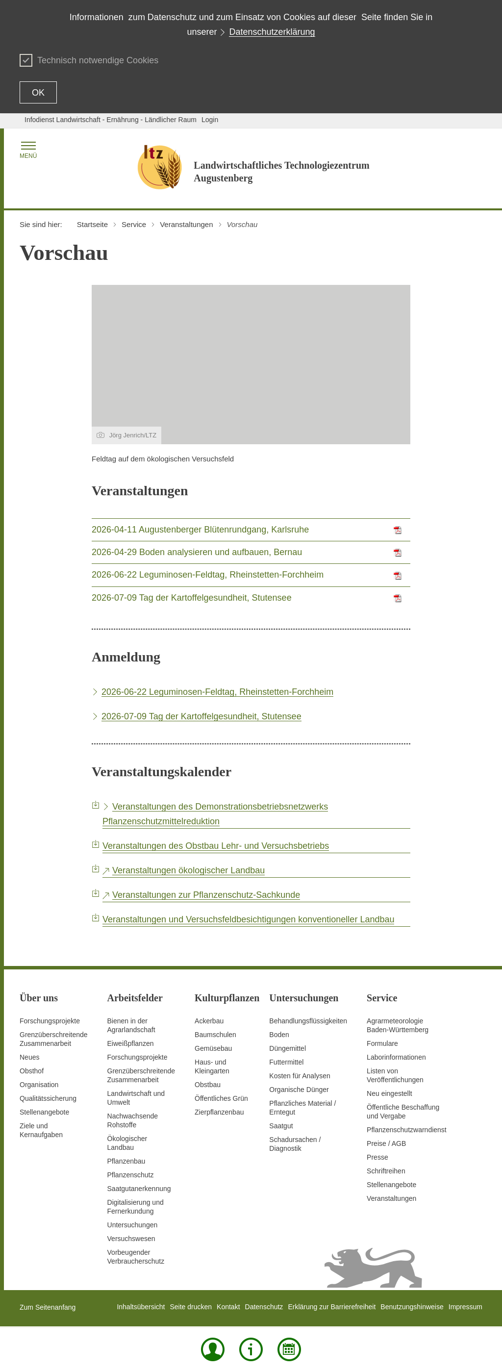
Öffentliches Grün (221, 1098)
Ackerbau (209, 1021)
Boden (279, 1035)
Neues (29, 1057)
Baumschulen (215, 1035)
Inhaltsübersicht (141, 1307)
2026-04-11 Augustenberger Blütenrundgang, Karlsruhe (200, 529)
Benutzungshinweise (411, 1307)
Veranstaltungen (391, 1198)
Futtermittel (286, 1062)
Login (209, 120)
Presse (377, 1157)
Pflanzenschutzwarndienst (407, 1130)
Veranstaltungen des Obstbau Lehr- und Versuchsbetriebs (215, 846)
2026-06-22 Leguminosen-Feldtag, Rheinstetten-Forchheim (208, 575)
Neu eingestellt (389, 1093)
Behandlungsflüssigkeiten (308, 1021)
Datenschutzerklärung (272, 32)
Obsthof (32, 1071)
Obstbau (208, 1085)
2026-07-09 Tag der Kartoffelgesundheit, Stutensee (192, 598)
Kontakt (228, 1307)
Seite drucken (191, 1307)
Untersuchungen (132, 1225)
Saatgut (281, 1126)
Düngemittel (287, 1048)
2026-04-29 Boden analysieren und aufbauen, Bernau (197, 552)
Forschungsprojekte (50, 1021)
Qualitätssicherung (48, 1098)
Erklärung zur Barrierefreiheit (332, 1307)
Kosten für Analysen (299, 1076)
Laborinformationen (396, 1057)
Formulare (382, 1043)
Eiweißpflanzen (130, 1043)
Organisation (39, 1085)
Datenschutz (264, 1307)
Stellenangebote (44, 1112)
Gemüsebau (213, 1048)
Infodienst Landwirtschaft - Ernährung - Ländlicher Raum (111, 120)
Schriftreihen (386, 1171)
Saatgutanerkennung (139, 1189)
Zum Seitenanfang (47, 1307)
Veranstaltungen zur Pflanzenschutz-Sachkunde (206, 895)
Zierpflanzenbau (219, 1112)
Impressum (465, 1307)
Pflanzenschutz (130, 1175)
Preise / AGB (386, 1143)
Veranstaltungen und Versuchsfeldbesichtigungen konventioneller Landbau (248, 919)
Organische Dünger (298, 1089)
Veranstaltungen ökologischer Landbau (188, 870)
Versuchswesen (131, 1239)
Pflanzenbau (126, 1161)
